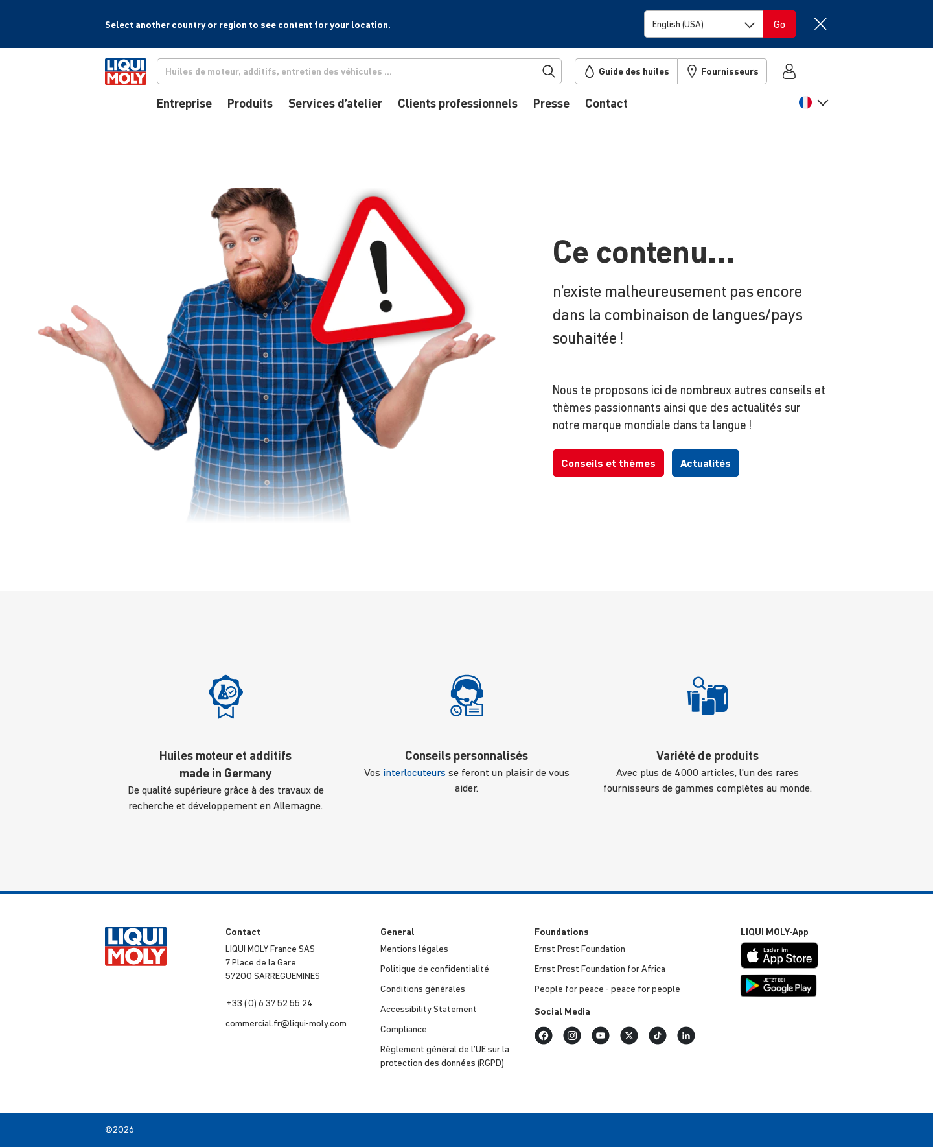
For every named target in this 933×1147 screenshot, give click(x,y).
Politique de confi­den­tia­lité (434, 968)
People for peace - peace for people (607, 988)
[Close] (820, 23)
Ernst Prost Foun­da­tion (580, 948)
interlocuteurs (414, 772)
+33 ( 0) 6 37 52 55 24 (269, 1003)
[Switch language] (703, 24)
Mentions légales (414, 948)
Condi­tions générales (422, 988)
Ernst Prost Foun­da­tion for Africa (600, 968)
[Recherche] (380, 71)
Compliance (403, 1029)
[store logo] (144, 88)
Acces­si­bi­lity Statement (428, 1008)
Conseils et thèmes (608, 463)
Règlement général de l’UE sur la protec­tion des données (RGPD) (444, 1056)
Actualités (705, 463)
